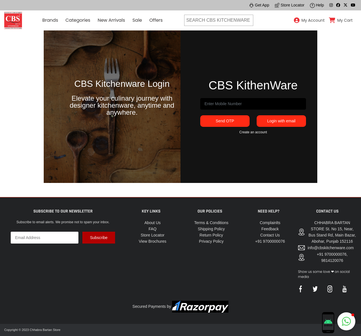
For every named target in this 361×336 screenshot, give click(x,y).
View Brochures (152, 241)
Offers (156, 20)
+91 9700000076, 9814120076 (332, 257)
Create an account (253, 132)
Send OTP (225, 121)
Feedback (270, 229)
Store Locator (152, 235)
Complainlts (270, 222)
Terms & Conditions (211, 222)
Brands (50, 20)
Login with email (281, 121)
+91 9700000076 (270, 241)
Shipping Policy (211, 229)
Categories (77, 20)
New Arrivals (111, 20)
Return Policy (211, 235)
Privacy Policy (211, 241)
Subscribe (98, 237)
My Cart (345, 20)
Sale (137, 20)
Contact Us (270, 235)
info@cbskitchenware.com (331, 248)
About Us (152, 222)
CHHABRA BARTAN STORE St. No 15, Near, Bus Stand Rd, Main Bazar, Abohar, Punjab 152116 (332, 232)
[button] (346, 321)
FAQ (153, 229)
